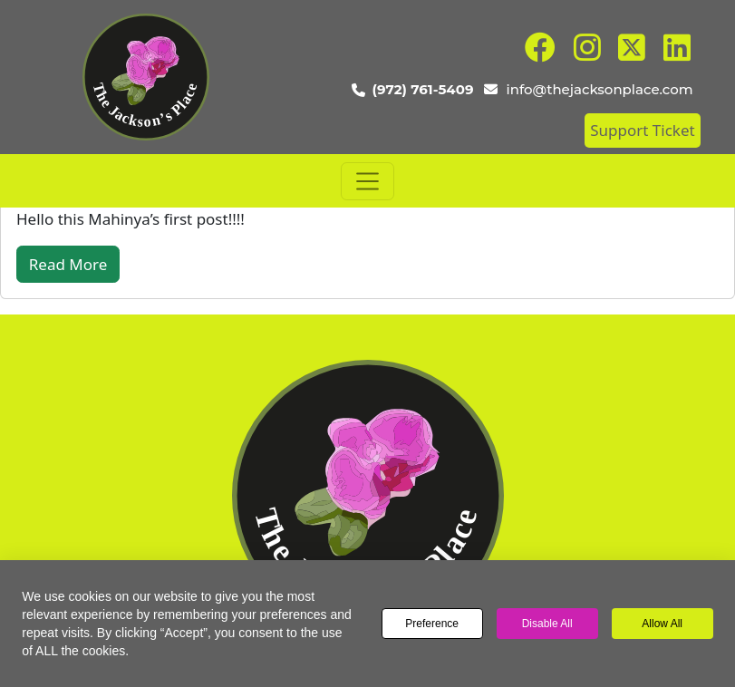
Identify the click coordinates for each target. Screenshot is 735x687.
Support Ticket (642, 130)
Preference (432, 623)
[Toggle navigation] (367, 181)
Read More (68, 264)
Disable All (547, 623)
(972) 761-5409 (423, 90)
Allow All (662, 623)
